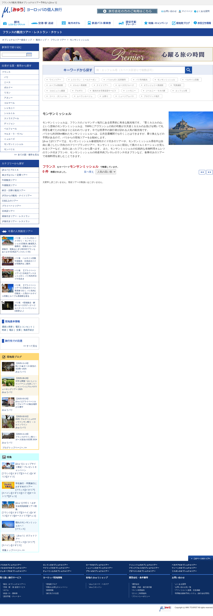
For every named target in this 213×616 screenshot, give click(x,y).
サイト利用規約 (138, 590)
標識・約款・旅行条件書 (142, 587)
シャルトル (9, 113)
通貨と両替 (7, 327)
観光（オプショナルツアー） (14, 584)
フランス (6, 72)
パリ (6, 77)
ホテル (6, 590)
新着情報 (49, 590)
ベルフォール (10, 128)
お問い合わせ (169, 11)
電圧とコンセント (23, 327)
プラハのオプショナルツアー (97, 571)
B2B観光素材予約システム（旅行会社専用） (193, 593)
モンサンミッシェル (79, 40)
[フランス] (20, 529)
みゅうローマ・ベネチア (99, 584)
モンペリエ (9, 149)
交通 (18, 330)
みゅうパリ (20, 371)
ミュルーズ (9, 139)
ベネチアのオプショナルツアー (184, 565)
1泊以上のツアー (10, 200)
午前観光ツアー (10, 180)
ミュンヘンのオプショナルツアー (99, 568)
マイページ (185, 11)
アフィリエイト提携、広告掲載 (187, 590)
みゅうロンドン (95, 587)
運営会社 (135, 584)
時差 (4, 330)
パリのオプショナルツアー (10, 565)
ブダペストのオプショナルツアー (142, 571)
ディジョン (9, 123)
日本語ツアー (8, 211)
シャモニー (9, 108)
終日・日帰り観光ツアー (13, 190)
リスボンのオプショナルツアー (184, 571)
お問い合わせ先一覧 (183, 587)
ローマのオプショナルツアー (97, 565)
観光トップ (41, 40)
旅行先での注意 (52, 593)
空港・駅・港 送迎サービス (14, 587)
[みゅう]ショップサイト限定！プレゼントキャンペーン (26, 467)
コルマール (9, 103)
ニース (7, 82)
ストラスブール (11, 118)
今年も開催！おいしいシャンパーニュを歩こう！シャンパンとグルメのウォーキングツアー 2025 (19, 383)
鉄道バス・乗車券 (10, 593)
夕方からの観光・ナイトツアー (17, 195)
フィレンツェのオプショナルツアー (143, 565)
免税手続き (28, 330)
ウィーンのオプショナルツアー (184, 568)
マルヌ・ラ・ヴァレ (13, 134)
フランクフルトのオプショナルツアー (144, 568)
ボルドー (8, 87)
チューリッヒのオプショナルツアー (57, 571)
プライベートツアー (11, 206)
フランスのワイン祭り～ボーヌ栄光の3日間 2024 (19, 437)
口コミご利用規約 (139, 593)
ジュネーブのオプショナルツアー (13, 571)
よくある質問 (201, 11)
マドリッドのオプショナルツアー (56, 568)
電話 (11, 330)
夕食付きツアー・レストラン (16, 221)
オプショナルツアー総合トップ (17, 40)
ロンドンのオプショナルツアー (55, 565)
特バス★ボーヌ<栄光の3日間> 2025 (19, 366)
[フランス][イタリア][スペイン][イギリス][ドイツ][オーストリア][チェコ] (19, 493)
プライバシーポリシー (141, 596)
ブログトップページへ (13, 447)
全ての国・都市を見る (28, 154)
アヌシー (8, 98)
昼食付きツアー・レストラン (16, 216)
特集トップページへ (11, 550)
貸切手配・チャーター (12, 596)
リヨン (7, 92)
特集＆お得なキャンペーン (57, 587)
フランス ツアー (58, 40)
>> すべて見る (30, 346)
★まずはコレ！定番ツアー (15, 175)
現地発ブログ (51, 584)
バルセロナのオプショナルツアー (13, 568)
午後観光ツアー (9, 185)
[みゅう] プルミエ (10, 170)
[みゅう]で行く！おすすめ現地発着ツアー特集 (26, 506)
